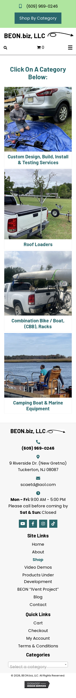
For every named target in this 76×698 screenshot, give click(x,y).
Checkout (38, 630)
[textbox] (38, 667)
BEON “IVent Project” (38, 589)
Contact (38, 604)
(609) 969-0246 (42, 6)
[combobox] (38, 664)
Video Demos (38, 567)
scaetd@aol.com (38, 484)
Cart (38, 623)
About (38, 552)
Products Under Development (38, 578)
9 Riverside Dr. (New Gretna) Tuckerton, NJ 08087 (38, 466)
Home (38, 544)
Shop (38, 559)
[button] (23, 524)
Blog (38, 597)
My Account (38, 638)
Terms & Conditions (38, 646)
